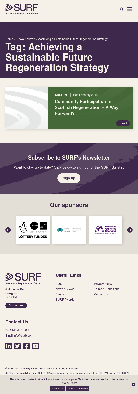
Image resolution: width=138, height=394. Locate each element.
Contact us (16, 305)
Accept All (57, 388)
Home (21, 9)
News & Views (65, 289)
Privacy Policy (103, 283)
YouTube (35, 346)
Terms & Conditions (106, 289)
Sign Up (69, 178)
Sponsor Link (33, 230)
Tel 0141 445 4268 (17, 330)
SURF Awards (65, 299)
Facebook (26, 346)
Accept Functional (78, 388)
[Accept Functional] (133, 384)
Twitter (17, 346)
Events (60, 294)
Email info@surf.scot (18, 335)
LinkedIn (8, 346)
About (59, 283)
